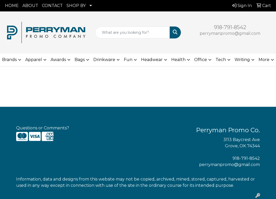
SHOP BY (76, 5)
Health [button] (178, 59)
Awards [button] (58, 59)
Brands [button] (9, 59)
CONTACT (52, 5)
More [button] (264, 59)
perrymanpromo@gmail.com (230, 33)
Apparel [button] (33, 59)
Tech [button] (221, 59)
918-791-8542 (230, 27)
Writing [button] (242, 59)
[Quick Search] (132, 32)
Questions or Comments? (42, 127)
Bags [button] (80, 59)
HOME (12, 5)
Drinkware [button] (104, 59)
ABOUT (30, 5)
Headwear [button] (152, 59)
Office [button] (200, 59)
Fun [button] (128, 59)
